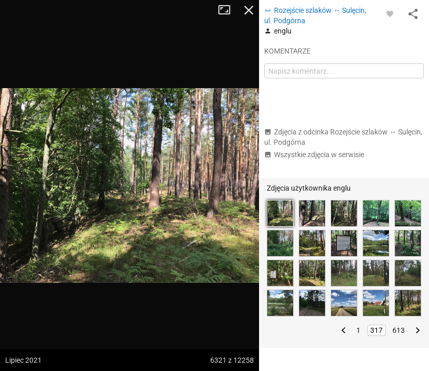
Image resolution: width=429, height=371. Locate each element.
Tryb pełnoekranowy (228, 10)
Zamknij (248, 10)
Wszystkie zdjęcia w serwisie (314, 154)
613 (398, 330)
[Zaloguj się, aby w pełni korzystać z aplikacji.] (390, 13)
